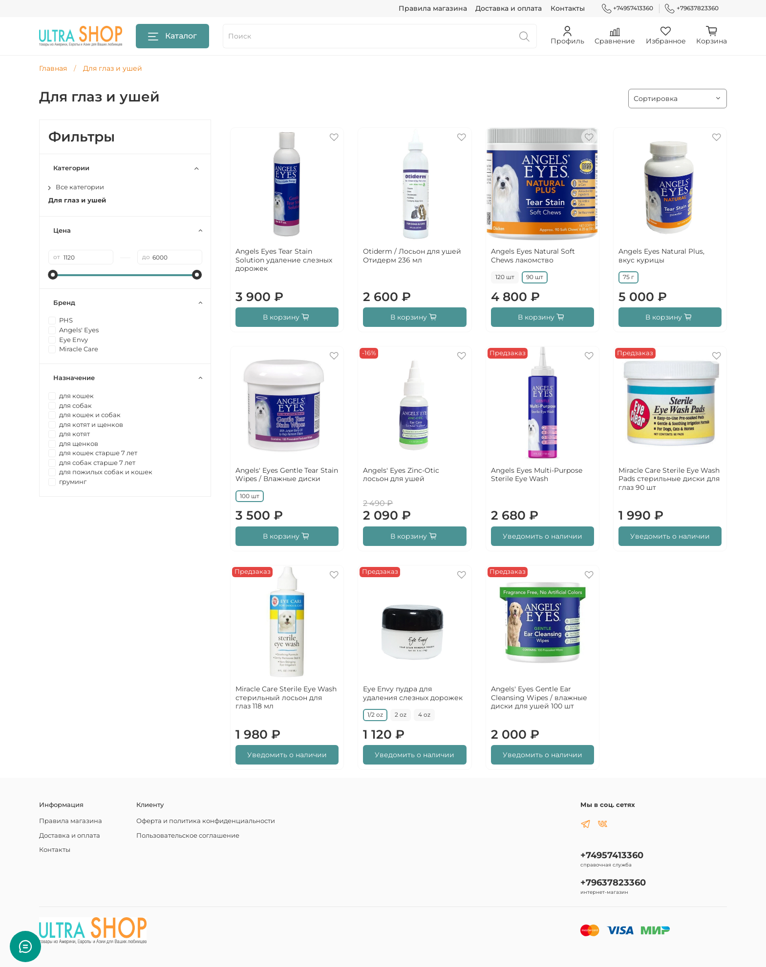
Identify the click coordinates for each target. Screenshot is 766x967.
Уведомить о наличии (542, 536)
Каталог (172, 36)
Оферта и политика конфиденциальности (205, 821)
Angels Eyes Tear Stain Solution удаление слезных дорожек (283, 260)
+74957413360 (628, 8)
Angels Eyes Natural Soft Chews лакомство (533, 255)
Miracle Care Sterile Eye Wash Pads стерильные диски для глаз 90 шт (669, 479)
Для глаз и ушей (77, 200)
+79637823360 (692, 8)
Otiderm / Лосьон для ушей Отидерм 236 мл (412, 255)
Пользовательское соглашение (187, 835)
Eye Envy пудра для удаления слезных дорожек (413, 693)
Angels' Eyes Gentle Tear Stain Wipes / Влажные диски (286, 475)
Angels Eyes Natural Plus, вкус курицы (661, 255)
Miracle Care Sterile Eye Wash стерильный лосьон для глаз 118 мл (286, 697)
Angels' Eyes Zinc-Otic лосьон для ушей (401, 475)
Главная (53, 68)
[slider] (53, 274)
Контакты (568, 8)
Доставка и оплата (508, 8)
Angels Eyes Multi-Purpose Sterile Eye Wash (536, 475)
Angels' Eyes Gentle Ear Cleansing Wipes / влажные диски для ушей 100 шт (539, 697)
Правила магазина (433, 8)
